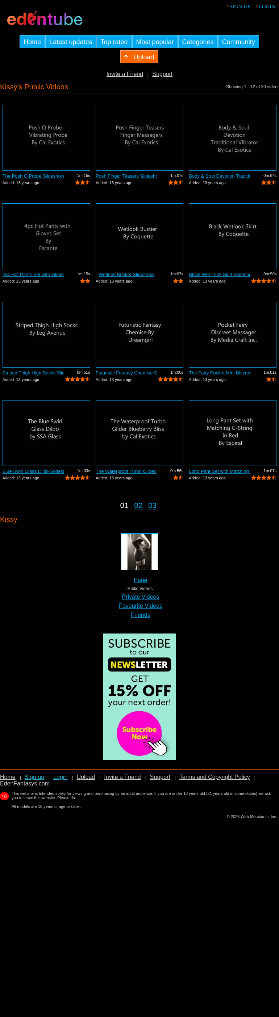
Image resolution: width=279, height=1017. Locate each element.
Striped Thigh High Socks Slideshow (33, 373)
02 (138, 505)
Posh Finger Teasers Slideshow (126, 176)
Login (266, 6)
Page (140, 580)
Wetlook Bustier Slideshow (126, 274)
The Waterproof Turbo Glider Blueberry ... (126, 471)
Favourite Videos (140, 606)
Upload (85, 777)
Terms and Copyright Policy (214, 777)
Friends (140, 615)
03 (152, 505)
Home (8, 777)
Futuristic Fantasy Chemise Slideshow (126, 373)
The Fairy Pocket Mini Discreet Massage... (219, 373)
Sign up (239, 6)
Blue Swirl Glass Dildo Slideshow (33, 471)
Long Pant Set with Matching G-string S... (219, 471)
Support (162, 74)
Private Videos (140, 597)
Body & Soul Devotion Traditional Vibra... (219, 176)
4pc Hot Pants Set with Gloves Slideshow (33, 274)
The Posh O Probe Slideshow (33, 176)
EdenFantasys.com (25, 783)
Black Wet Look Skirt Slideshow (219, 274)
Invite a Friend (125, 74)
